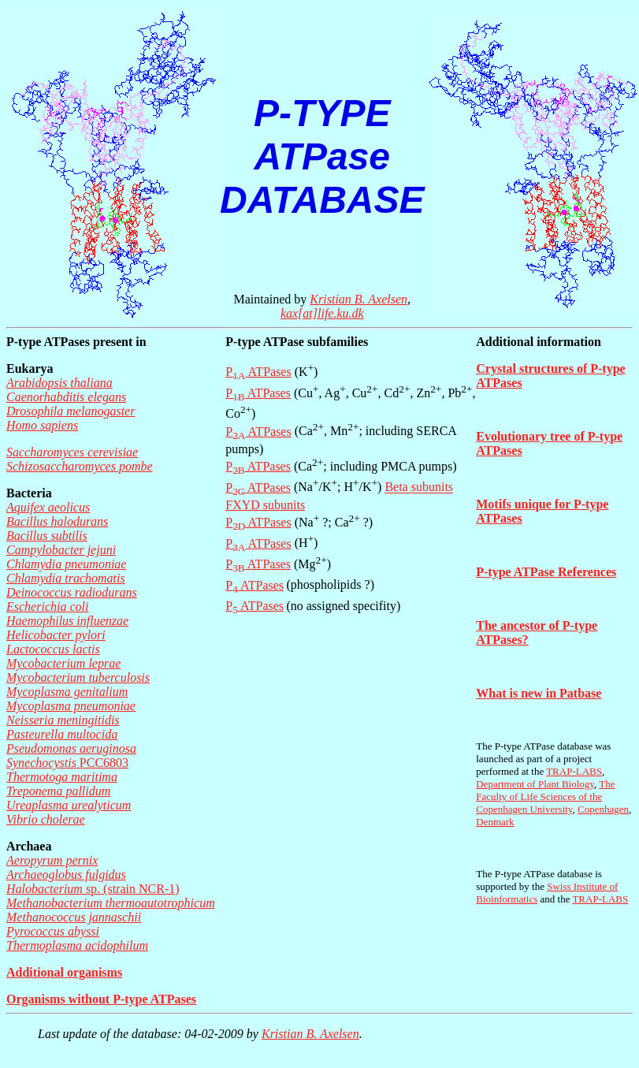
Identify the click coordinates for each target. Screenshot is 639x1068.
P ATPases (258, 371)
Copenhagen (603, 809)
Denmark (495, 822)
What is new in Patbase (538, 693)
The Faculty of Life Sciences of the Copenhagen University (545, 796)
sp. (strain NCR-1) (93, 888)
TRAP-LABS (574, 771)
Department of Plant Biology (535, 784)
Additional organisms (64, 972)
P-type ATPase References (546, 572)
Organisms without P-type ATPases (101, 999)
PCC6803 (67, 762)
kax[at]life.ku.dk (322, 313)
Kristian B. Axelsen (358, 299)
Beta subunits (419, 487)
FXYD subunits (265, 505)
